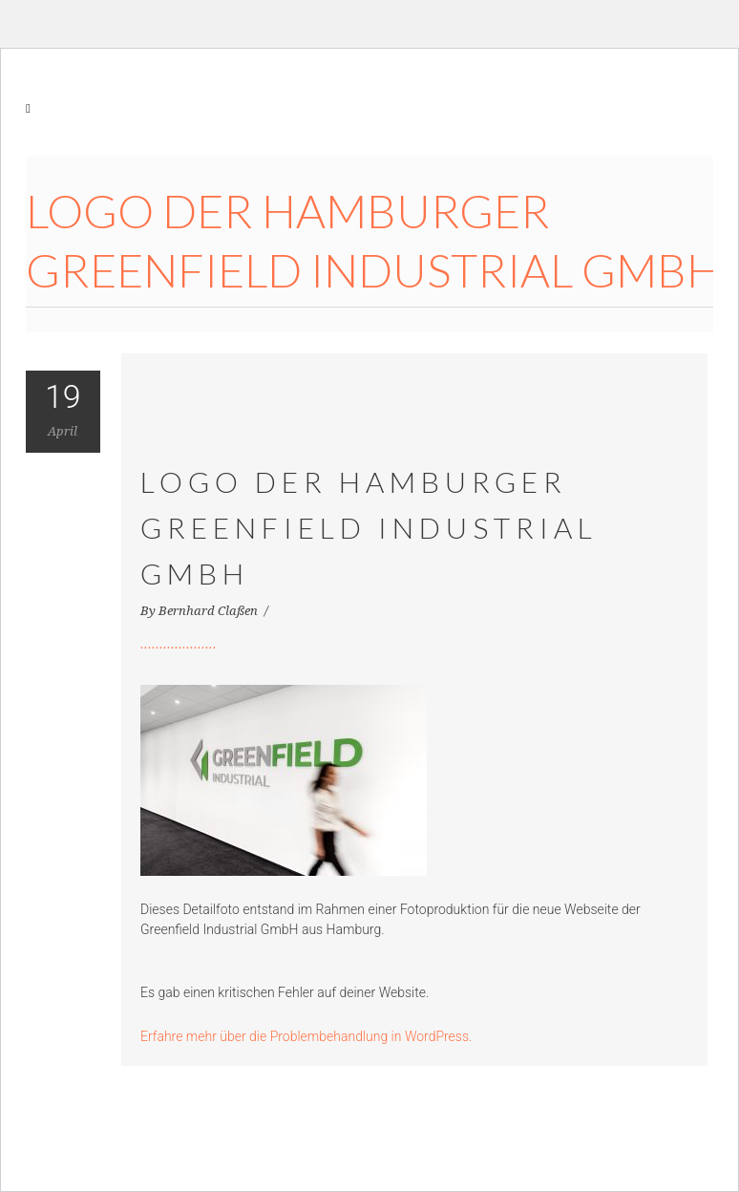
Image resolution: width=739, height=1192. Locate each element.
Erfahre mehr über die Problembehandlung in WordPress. (306, 1036)
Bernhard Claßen (209, 611)
